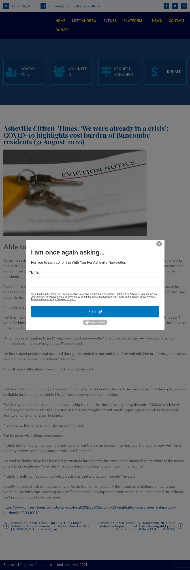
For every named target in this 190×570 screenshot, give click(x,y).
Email (36, 272)
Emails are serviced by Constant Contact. (53, 299)
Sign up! (95, 311)
